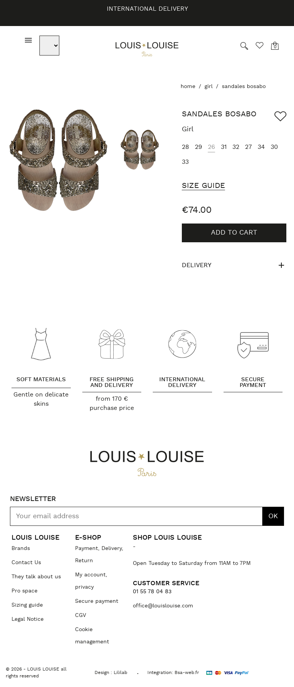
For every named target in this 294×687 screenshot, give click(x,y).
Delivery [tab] (234, 265)
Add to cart (234, 232)
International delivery (147, 9)
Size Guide (203, 185)
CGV (80, 615)
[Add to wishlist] (280, 116)
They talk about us (36, 576)
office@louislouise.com (163, 606)
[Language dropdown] (50, 45)
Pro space (24, 591)
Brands (20, 548)
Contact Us (26, 562)
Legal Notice (27, 619)
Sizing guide (27, 605)
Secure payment (96, 601)
